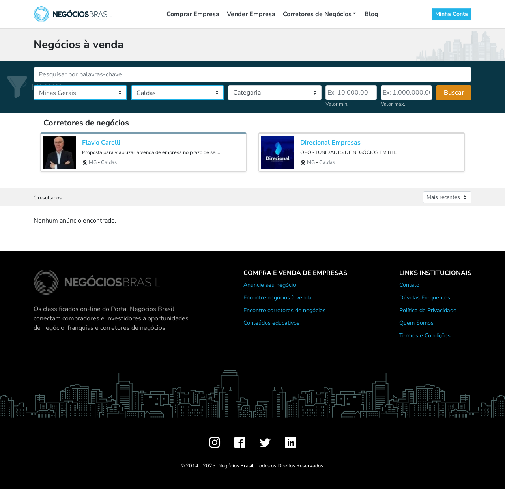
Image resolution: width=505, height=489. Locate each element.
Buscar (454, 92)
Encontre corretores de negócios (284, 310)
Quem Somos (416, 323)
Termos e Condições (425, 335)
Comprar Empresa (192, 14)
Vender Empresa (251, 14)
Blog (371, 14)
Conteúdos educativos (271, 323)
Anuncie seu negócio (269, 285)
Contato (409, 285)
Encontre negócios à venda (277, 297)
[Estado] (80, 92)
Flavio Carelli (101, 143)
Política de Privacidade (427, 310)
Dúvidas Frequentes (424, 297)
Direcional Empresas (330, 143)
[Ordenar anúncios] (447, 197)
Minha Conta (451, 14)
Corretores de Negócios (317, 14)
